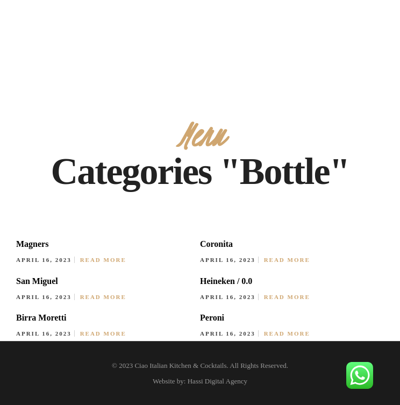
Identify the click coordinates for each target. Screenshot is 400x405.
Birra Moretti (41, 317)
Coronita (216, 243)
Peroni (212, 317)
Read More (103, 260)
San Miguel (37, 281)
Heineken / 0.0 (226, 281)
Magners (32, 243)
